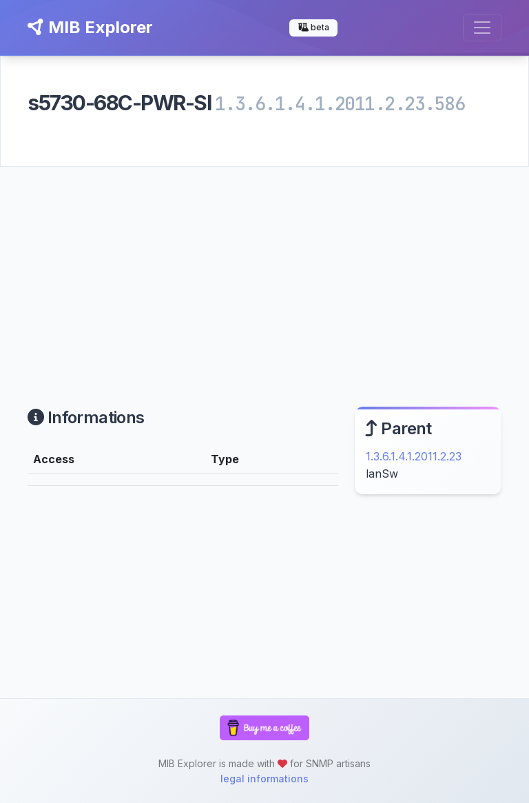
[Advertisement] (264, 270)
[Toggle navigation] (482, 27)
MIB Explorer (90, 27)
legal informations (264, 778)
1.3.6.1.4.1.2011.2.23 (413, 456)
